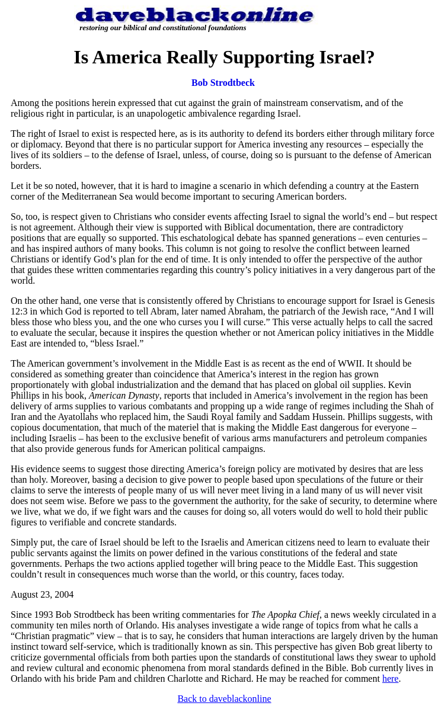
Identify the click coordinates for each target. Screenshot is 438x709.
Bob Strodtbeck (223, 83)
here (390, 678)
